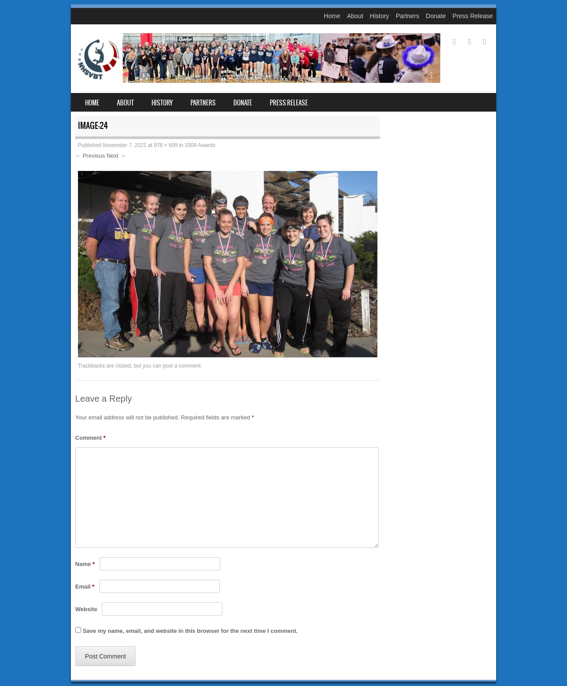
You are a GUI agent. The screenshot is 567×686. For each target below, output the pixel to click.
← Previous (90, 155)
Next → (116, 155)
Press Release (472, 15)
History (379, 15)
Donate (436, 15)
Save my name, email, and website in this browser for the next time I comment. (190, 631)
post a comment (181, 366)
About (355, 15)
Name (85, 564)
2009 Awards (200, 145)
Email (84, 586)
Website (86, 609)
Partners (407, 15)
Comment (90, 437)
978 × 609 (166, 145)
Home (332, 15)
